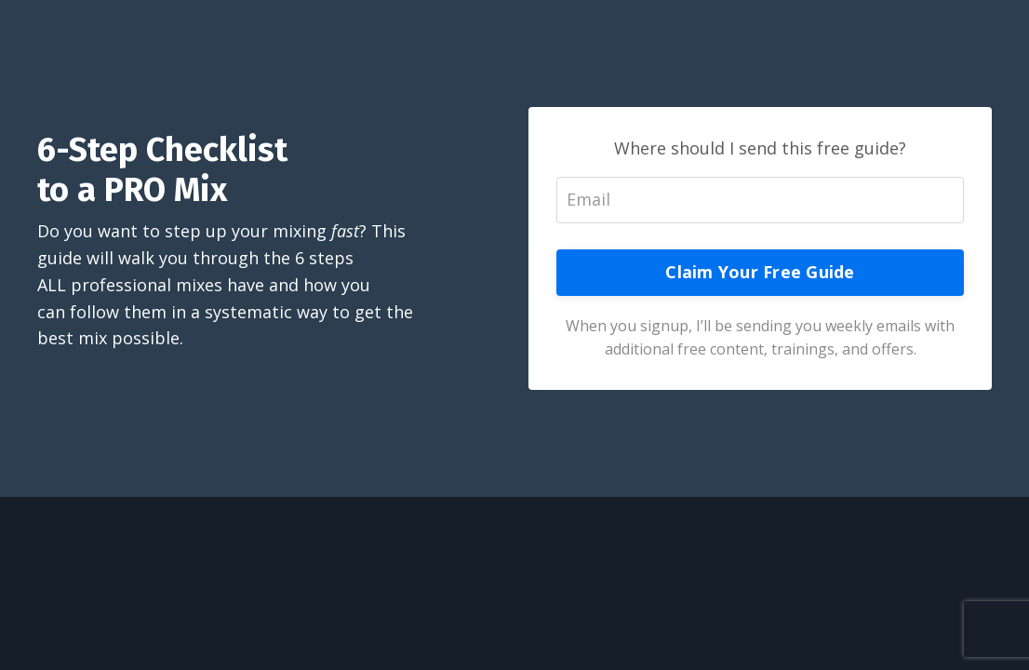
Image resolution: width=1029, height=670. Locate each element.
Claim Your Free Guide (759, 272)
